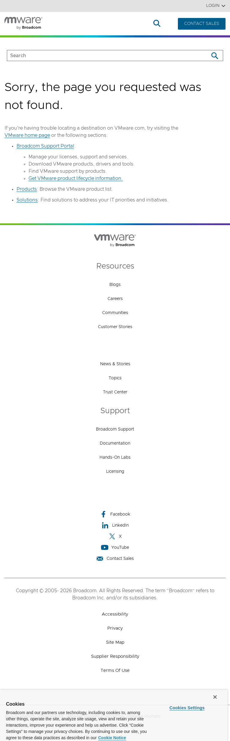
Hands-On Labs (115, 457)
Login (216, 6)
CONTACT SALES (201, 24)
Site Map (115, 642)
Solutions (88, 24)
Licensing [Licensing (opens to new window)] (115, 471)
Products (61, 24)
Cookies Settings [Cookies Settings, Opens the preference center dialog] (187, 707)
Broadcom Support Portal (45, 146)
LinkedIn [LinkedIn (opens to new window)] (115, 525)
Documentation (115, 443)
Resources (135, 24)
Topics (115, 378)
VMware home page (27, 135)
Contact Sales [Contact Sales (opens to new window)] (115, 558)
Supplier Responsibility (115, 656)
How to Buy (111, 24)
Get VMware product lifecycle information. (75, 178)
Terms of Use (115, 670)
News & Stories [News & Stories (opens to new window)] (115, 364)
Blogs (115, 285)
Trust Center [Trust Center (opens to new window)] (115, 392)
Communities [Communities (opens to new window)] (115, 313)
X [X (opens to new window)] (115, 536)
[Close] (215, 697)
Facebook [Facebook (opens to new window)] (115, 514)
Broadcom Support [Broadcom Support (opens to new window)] (115, 429)
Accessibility (115, 614)
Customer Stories (115, 327)
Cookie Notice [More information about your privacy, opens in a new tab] (112, 737)
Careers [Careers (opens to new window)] (115, 299)
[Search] (214, 55)
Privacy (115, 628)
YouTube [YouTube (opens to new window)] (115, 547)
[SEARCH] (101, 55)
